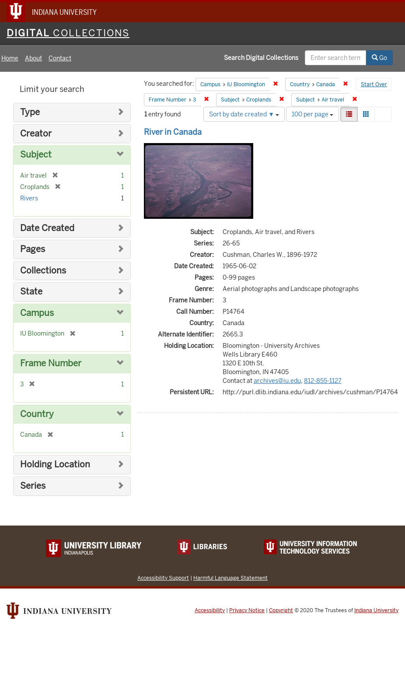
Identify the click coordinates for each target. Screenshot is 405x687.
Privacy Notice (247, 610)
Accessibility (210, 610)
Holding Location (55, 464)
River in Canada (173, 132)
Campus (37, 313)
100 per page (312, 114)
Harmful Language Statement (230, 578)
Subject (36, 154)
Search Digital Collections (261, 58)
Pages (32, 249)
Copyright (281, 610)
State (31, 291)
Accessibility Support (163, 578)
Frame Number (50, 363)
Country (37, 414)
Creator (36, 133)
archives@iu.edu (277, 381)
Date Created (47, 228)
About (33, 58)
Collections (43, 270)
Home (9, 58)
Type (30, 112)
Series (32, 485)
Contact (60, 58)
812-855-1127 (323, 381)
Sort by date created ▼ (244, 114)
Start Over (374, 84)
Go (379, 58)
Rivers (29, 198)
